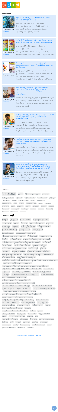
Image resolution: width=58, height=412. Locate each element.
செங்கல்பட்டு (49, 209)
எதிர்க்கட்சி (21, 327)
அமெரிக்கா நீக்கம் (22, 245)
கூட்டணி (47, 242)
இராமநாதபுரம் (14, 211)
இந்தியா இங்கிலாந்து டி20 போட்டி (16, 288)
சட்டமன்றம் (32, 314)
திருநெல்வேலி (8, 198)
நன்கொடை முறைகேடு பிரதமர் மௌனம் (21, 242)
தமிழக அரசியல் (8, 305)
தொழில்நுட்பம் (40, 219)
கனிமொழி (33, 248)
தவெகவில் (25, 219)
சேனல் (47, 305)
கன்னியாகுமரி (6, 203)
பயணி (18, 322)
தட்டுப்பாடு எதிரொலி (10, 302)
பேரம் (24, 223)
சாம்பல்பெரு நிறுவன (10, 319)
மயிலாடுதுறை (42, 198)
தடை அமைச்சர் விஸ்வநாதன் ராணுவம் (17, 297)
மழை (16, 223)
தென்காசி (43, 206)
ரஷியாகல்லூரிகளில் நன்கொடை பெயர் (19, 291)
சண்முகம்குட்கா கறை (11, 254)
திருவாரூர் (20, 206)
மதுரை (45, 194)
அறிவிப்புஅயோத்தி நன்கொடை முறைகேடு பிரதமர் (25, 266)
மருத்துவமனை (44, 314)
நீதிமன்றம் (32, 236)
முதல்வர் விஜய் (39, 245)
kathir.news (6, 31)
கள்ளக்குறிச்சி (15, 209)
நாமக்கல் (51, 206)
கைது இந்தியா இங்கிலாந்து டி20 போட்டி (18, 300)
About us (38, 335)
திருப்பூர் (52, 198)
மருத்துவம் (43, 322)
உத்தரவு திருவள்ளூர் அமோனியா (38, 254)
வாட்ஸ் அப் (49, 269)
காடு (11, 322)
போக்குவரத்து (25, 325)
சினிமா (33, 311)
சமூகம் (49, 223)
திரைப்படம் (24, 229)
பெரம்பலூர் (24, 209)
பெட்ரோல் (7, 245)
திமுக (5, 219)
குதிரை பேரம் (37, 305)
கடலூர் (41, 203)
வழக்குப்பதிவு (18, 251)
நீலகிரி (14, 200)
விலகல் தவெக (8, 257)
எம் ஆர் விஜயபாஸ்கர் (17, 316)
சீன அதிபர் (37, 229)
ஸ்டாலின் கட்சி (36, 223)
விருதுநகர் (36, 206)
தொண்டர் (26, 322)
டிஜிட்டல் (6, 272)
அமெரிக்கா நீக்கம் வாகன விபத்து (16, 286)
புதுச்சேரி (19, 198)
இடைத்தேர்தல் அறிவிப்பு (38, 251)
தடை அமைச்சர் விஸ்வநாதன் (14, 277)
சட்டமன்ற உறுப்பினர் (42, 272)
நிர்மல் (43, 248)
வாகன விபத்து (47, 274)
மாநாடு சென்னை (8, 314)
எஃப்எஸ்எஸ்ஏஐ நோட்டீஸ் (14, 248)
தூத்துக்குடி (48, 203)
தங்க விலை (15, 239)
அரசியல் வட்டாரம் (38, 325)
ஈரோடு (21, 203)
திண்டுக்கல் (41, 200)
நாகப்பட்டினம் (23, 200)
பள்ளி (49, 325)
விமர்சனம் (24, 319)
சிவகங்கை (33, 209)
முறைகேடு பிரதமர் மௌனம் (36, 239)
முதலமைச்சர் (45, 236)
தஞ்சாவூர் (6, 200)
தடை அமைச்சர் (42, 300)
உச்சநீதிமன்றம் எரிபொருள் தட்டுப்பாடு (18, 283)
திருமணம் (33, 319)
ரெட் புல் (5, 274)
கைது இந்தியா (42, 302)
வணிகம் (35, 322)
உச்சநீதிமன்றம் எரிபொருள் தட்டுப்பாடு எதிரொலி (21, 294)
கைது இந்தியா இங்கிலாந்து (44, 288)
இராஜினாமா (8, 233)
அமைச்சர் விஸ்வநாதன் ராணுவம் (25, 274)
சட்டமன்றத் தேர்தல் (46, 319)
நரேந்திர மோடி (28, 226)
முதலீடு (15, 325)
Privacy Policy (31, 335)
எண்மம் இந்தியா (28, 302)
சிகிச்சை (5, 322)
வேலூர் (13, 206)
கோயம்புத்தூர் (32, 194)
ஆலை (15, 226)
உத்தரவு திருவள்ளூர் (25, 233)
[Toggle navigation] (53, 5)
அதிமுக (14, 219)
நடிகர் (40, 311)
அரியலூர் (22, 211)
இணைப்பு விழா (23, 305)
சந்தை (4, 316)
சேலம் (33, 200)
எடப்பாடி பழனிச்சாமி (21, 272)
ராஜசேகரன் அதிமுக (26, 257)
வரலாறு (6, 226)
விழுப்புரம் (41, 209)
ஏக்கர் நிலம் (21, 314)
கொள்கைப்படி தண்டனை (12, 308)
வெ (36, 316)
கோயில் (28, 308)
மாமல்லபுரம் (6, 325)
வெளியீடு (30, 327)
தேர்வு (5, 239)
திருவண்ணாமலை (31, 203)
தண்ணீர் (30, 316)
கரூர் (20, 194)
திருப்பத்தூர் (5, 211)
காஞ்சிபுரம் (5, 206)
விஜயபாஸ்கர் (44, 226)
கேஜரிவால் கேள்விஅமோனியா (15, 311)
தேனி (15, 203)
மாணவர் (6, 251)
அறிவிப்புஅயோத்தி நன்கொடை (17, 263)
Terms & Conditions (22, 335)
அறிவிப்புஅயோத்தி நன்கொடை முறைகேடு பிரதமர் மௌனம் (30, 260)
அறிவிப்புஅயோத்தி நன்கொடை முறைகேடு (21, 269)
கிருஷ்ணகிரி (5, 209)
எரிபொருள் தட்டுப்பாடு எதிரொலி (16, 280)
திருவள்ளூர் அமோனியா (13, 236)
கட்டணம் (6, 223)
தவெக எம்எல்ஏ (9, 229)
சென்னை (9, 194)
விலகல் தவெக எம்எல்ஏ (42, 286)
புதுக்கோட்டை (30, 198)
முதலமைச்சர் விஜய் (8, 327)
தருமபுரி (28, 206)
